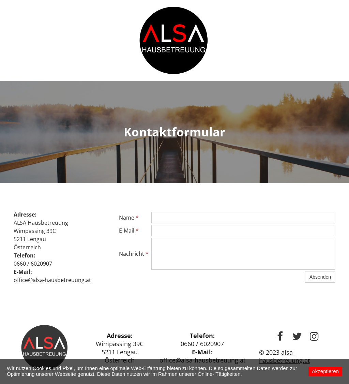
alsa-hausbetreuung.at (284, 356)
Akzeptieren (325, 371)
